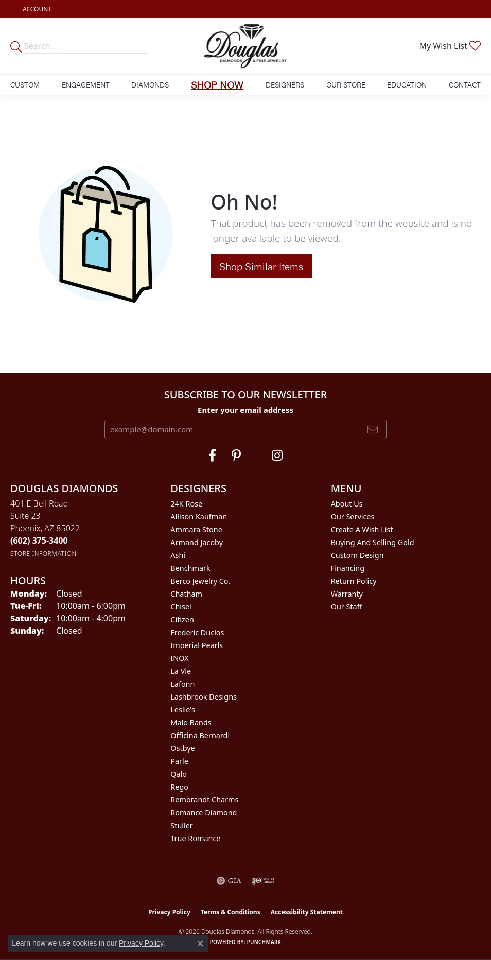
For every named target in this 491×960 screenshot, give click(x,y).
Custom (25, 84)
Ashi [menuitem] (177, 555)
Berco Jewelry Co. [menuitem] (200, 581)
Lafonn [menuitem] (182, 684)
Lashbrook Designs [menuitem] (203, 697)
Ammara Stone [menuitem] (196, 529)
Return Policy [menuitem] (354, 581)
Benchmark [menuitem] (190, 568)
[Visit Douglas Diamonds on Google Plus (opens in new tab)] (277, 455)
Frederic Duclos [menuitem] (197, 632)
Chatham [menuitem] (186, 594)
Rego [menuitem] (179, 787)
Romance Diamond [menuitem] (203, 812)
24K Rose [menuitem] (186, 504)
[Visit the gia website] (229, 880)
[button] (36, 9)
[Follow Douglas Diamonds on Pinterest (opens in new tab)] (236, 455)
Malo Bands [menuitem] (190, 722)
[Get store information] (43, 553)
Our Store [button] (345, 84)
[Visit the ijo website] (263, 880)
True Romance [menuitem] (195, 838)
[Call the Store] (39, 540)
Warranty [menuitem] (347, 594)
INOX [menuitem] (179, 658)
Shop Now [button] (217, 84)
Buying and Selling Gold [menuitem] (372, 542)
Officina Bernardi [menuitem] (200, 735)
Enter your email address (245, 410)
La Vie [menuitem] (180, 671)
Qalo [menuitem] (178, 774)
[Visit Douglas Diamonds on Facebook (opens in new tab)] (212, 455)
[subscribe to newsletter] (372, 429)
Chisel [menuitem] (180, 607)
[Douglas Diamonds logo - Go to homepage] (245, 46)
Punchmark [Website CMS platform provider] (264, 942)
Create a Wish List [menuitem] (362, 529)
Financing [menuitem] (347, 568)
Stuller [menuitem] (181, 825)
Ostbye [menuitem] (182, 748)
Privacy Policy (169, 911)
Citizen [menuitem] (182, 619)
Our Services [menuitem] (353, 516)
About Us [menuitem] (347, 504)
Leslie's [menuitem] (182, 709)
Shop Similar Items (261, 265)
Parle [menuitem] (179, 761)
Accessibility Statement (307, 911)
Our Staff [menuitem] (346, 607)
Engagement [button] (86, 84)
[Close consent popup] (200, 943)
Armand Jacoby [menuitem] (196, 542)
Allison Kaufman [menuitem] (198, 516)
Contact (465, 84)
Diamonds (150, 84)
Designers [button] (285, 84)
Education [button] (407, 84)
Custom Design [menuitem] (357, 555)
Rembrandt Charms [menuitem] (204, 800)
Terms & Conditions (230, 911)
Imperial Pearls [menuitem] (196, 645)
